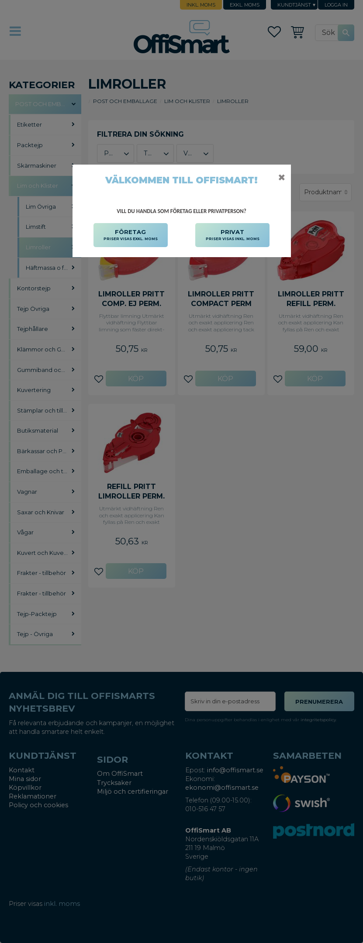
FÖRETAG (131, 235)
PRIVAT (232, 235)
